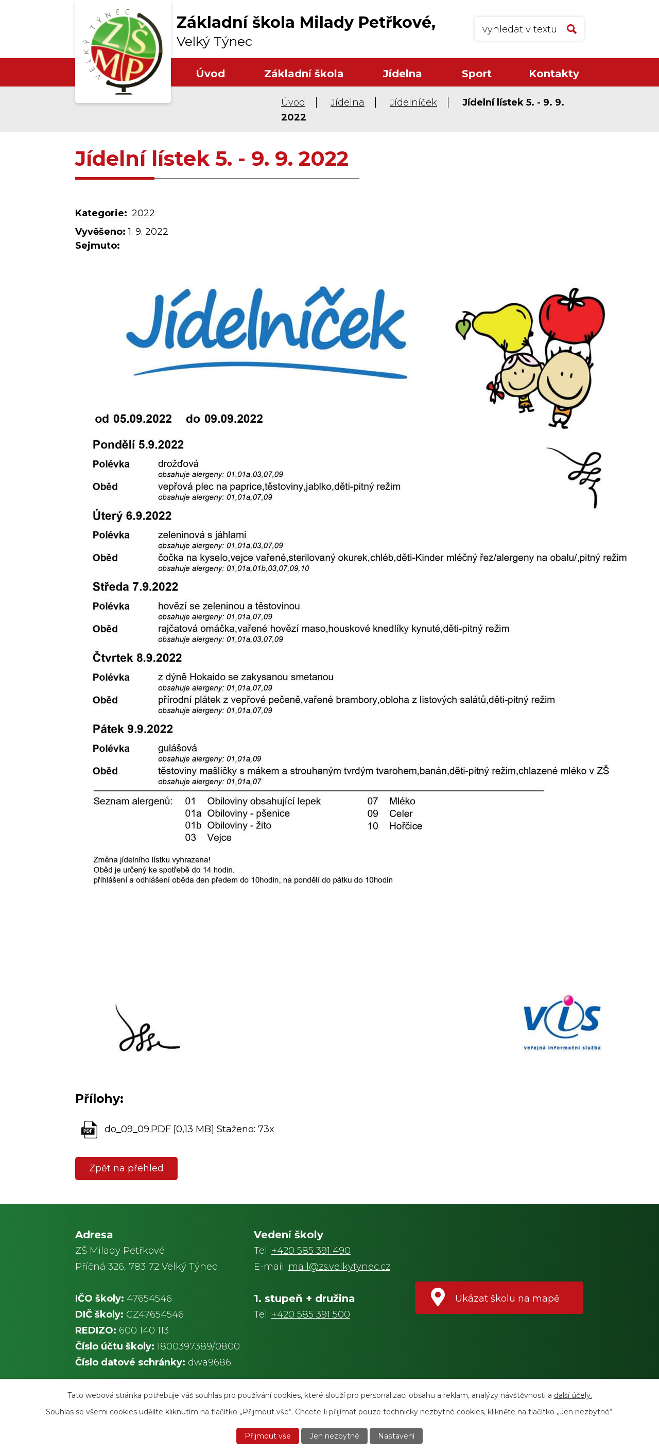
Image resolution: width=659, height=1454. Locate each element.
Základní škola (304, 73)
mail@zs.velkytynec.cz (339, 1266)
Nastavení (396, 1436)
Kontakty (554, 73)
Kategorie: (101, 213)
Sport (477, 73)
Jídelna (402, 73)
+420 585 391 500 (310, 1314)
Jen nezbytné (334, 1436)
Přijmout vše (268, 1436)
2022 (143, 213)
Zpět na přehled (126, 1168)
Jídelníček (413, 102)
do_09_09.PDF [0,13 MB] (159, 1129)
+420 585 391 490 (311, 1250)
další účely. (573, 1395)
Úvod (210, 73)
